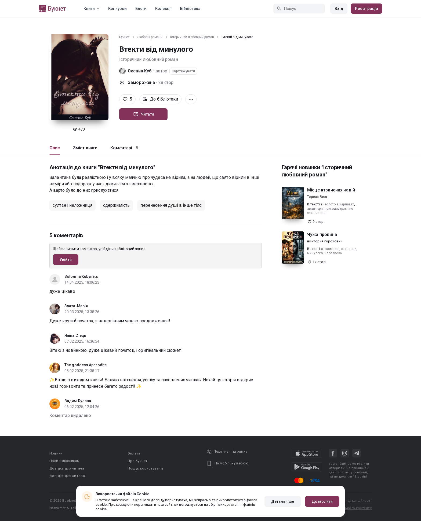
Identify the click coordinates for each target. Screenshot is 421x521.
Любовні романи (149, 37)
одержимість (116, 205)
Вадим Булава (77, 401)
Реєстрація (366, 8)
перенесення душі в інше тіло (171, 205)
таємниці (332, 249)
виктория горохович (325, 241)
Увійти (66, 259)
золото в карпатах (339, 204)
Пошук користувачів (146, 468)
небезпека (333, 253)
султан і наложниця (72, 205)
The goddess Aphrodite (85, 365)
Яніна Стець (75, 335)
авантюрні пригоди (322, 208)
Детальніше (282, 501)
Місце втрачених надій (331, 190)
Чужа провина (322, 234)
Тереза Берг (317, 197)
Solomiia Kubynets (81, 276)
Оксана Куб (140, 70)
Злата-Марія (76, 306)
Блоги (141, 8)
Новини (55, 453)
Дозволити (322, 501)
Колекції (163, 8)
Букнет (124, 37)
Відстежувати (183, 71)
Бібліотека (190, 8)
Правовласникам (64, 461)
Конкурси (117, 8)
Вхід (339, 8)
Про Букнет (137, 461)
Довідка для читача (66, 468)
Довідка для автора (67, 476)
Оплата (134, 453)
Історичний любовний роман (192, 37)
